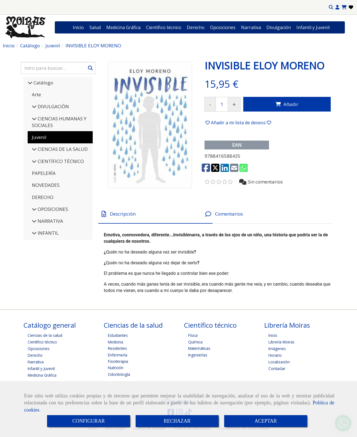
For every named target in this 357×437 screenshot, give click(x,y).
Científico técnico (163, 27)
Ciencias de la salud (45, 335)
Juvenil (39, 137)
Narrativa (251, 27)
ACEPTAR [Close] (266, 421)
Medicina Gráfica (123, 27)
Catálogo (42, 82)
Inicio (78, 27)
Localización (279, 361)
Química (195, 342)
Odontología (119, 374)
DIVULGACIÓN (53, 106)
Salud (95, 27)
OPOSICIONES (52, 209)
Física (193, 335)
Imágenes (277, 348)
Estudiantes (118, 335)
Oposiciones (223, 27)
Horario (275, 355)
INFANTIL (48, 233)
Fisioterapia (118, 361)
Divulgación (279, 27)
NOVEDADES (46, 185)
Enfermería (117, 355)
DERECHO (42, 197)
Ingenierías (197, 355)
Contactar (276, 368)
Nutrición (115, 367)
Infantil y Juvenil (313, 27)
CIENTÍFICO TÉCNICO (60, 161)
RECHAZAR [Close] (177, 421)
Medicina (115, 342)
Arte (36, 94)
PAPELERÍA (44, 173)
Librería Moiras (281, 342)
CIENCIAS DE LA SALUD (62, 149)
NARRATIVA (50, 221)
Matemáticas (199, 348)
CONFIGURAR (88, 421)
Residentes (117, 348)
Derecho (196, 27)
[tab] (155, 214)
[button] (337, 7)
